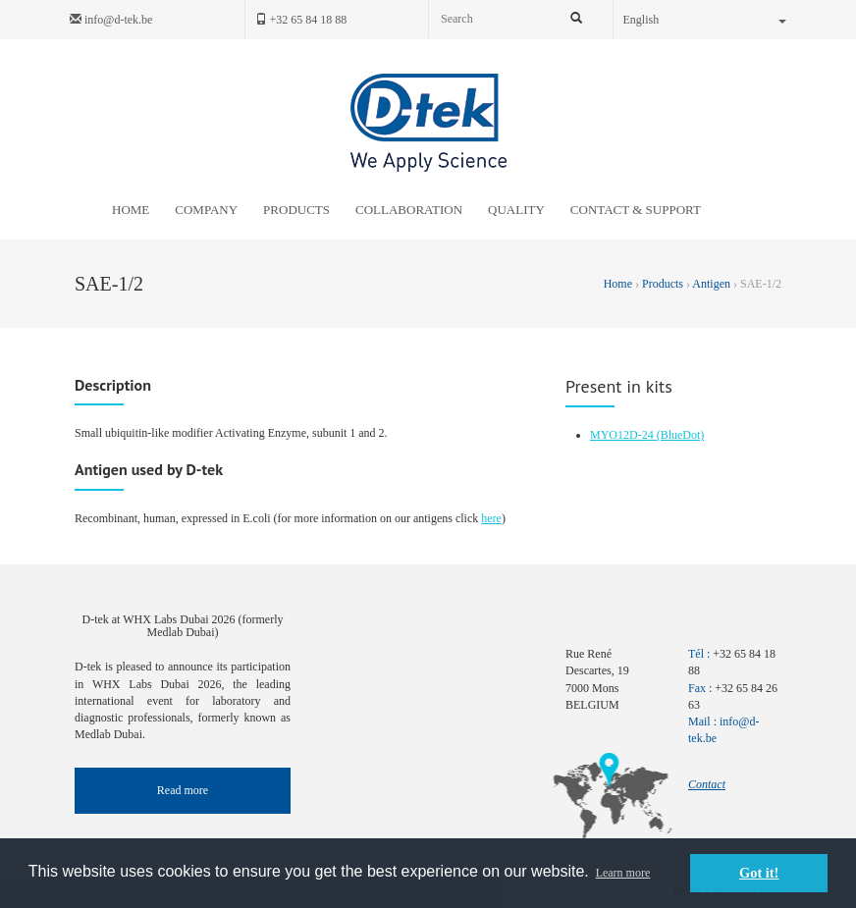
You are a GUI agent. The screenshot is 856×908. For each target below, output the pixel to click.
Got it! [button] (758, 873)
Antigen (711, 284)
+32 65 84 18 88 (301, 20)
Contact (706, 784)
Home (619, 284)
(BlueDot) (681, 435)
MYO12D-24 (623, 435)
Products (662, 284)
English (705, 20)
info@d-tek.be (111, 20)
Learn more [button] (623, 873)
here (491, 518)
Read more (182, 790)
